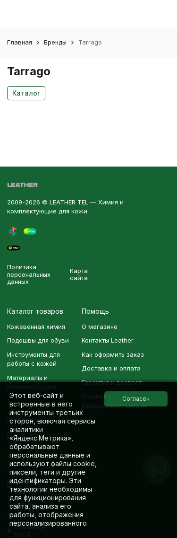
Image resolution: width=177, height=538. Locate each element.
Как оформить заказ (113, 354)
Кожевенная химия (36, 326)
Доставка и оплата (111, 368)
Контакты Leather (108, 340)
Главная (19, 42)
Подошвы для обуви (38, 340)
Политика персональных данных (29, 274)
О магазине (100, 326)
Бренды (55, 42)
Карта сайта (79, 274)
